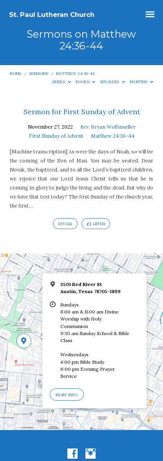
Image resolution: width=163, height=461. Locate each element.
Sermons (38, 73)
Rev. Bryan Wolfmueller (108, 127)
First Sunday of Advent (56, 136)
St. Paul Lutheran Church (51, 14)
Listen (96, 224)
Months (141, 81)
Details (65, 224)
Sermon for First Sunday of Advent (82, 111)
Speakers (112, 81)
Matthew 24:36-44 (75, 73)
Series (61, 81)
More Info (67, 394)
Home (16, 73)
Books (85, 81)
